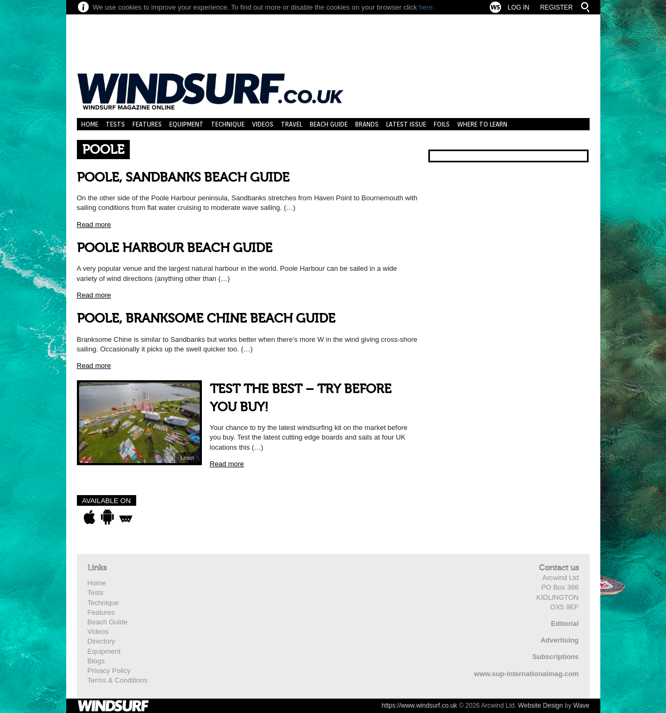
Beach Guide (329, 124)
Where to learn (482, 124)
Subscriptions (555, 657)
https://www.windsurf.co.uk (419, 705)
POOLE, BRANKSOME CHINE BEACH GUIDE (206, 318)
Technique (228, 124)
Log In (518, 7)
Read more (94, 225)
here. (427, 7)
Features (147, 124)
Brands (367, 124)
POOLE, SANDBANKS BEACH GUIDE (183, 177)
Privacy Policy (109, 671)
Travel (291, 124)
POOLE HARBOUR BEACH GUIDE (174, 248)
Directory (101, 641)
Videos (262, 124)
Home (89, 124)
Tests (115, 124)
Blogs (96, 661)
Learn (187, 458)
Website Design (540, 705)
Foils (442, 124)
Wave (581, 705)
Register (556, 7)
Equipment (186, 124)
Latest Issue (406, 124)
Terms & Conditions (118, 680)
